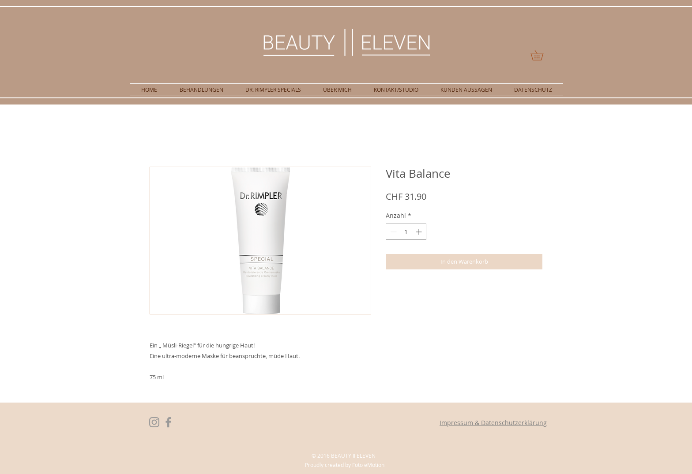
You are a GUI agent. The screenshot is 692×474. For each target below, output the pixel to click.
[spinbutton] (406, 231)
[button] (541, 55)
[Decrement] (392, 231)
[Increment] (419, 231)
